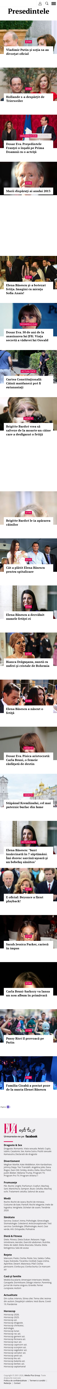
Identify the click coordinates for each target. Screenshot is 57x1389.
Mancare (8, 1258)
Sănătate (9, 1217)
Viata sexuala (30, 1148)
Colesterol (23, 1223)
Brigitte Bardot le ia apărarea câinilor (28, 522)
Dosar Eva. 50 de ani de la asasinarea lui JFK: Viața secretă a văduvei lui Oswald (27, 336)
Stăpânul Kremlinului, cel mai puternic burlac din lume (28, 805)
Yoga (42, 1239)
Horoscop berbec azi (14, 1363)
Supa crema (43, 1260)
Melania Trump (24, 1172)
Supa (6, 1260)
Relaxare (35, 1239)
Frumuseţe (10, 1182)
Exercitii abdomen (32, 1242)
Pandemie (12, 1304)
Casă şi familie (12, 1276)
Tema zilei (38, 1298)
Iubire (7, 1151)
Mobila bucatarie (12, 1279)
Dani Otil (15, 1170)
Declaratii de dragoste (26, 1154)
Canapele (8, 1282)
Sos (35, 1258)
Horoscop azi (10, 1320)
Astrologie (9, 1328)
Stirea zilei (28, 1298)
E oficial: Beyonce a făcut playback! (24, 899)
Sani (6, 1188)
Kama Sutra (30, 1151)
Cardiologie (17, 1226)
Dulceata (14, 1260)
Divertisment (12, 1161)
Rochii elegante (36, 1204)
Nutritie (46, 1242)
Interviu (18, 1298)
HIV (12, 1229)
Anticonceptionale (38, 1223)
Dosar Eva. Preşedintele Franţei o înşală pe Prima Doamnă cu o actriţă (25, 148)
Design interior (33, 1282)
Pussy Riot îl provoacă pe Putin (25, 1040)
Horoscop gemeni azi (14, 1336)
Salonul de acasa (36, 1191)
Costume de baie (12, 1204)
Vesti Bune (39, 1301)
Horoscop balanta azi (14, 1361)
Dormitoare (20, 1282)
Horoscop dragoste (13, 1322)
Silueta (37, 1245)
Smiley (23, 1170)
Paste (16, 1258)
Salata (41, 1258)
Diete (6, 1239)
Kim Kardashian (44, 1164)
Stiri (28, 42)
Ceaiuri (15, 1220)
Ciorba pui (19, 1266)
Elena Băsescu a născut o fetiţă (24, 711)
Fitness (13, 1239)
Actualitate (28, 371)
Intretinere (9, 1242)
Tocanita (23, 1260)
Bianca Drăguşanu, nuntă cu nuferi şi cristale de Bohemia (27, 664)
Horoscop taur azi (12, 1341)
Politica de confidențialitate (15, 1380)
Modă (7, 1198)
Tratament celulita (18, 1191)
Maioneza (26, 1263)
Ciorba (23, 1258)
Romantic (18, 1148)
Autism (17, 1288)
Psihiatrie (30, 1229)
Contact (17, 1383)
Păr (5, 1185)
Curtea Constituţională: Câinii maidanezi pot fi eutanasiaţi (24, 383)
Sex (22, 1151)
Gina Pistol (45, 1170)
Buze (32, 1188)
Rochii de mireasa (35, 1201)
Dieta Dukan (24, 1239)
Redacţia (7, 1383)
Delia (36, 1170)
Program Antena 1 (29, 1175)
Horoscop (9, 1311)
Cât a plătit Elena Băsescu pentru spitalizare (25, 570)
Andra (31, 1170)
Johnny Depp (10, 1167)
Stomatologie (10, 1223)
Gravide (32, 1285)
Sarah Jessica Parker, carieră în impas (27, 946)
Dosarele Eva (28, 136)
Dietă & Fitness (13, 1236)
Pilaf (33, 1263)
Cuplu (47, 1148)
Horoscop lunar (11, 1330)
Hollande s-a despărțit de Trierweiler (25, 99)
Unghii (18, 1185)
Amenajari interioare (31, 1279)
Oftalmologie (30, 1226)
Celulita (39, 1188)
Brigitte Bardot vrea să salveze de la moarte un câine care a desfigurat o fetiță (28, 430)
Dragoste (8, 1148)
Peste (30, 1258)
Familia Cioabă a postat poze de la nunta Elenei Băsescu (28, 1087)
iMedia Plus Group (32, 1375)
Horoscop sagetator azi (15, 1350)
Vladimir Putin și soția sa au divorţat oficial (27, 52)
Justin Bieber (10, 1172)
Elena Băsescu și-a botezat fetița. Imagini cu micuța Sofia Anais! (26, 289)
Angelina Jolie (38, 1167)
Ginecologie (43, 1220)
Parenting (46, 1282)
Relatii (41, 1148)
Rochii (11, 1185)
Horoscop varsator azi (14, 1352)
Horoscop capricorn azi (15, 1344)
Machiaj (45, 1185)
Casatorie (15, 1151)
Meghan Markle (11, 1164)
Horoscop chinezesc (14, 1325)
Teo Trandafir (24, 1167)
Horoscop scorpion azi (15, 1347)
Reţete (8, 1254)
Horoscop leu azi (12, 1358)
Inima (22, 1220)
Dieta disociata (26, 1245)
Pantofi (24, 1204)
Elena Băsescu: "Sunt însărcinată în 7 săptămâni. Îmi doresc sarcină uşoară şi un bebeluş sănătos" (27, 856)
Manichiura (14, 1188)
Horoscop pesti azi (13, 1355)
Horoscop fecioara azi (14, 1339)
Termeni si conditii (37, 1380)
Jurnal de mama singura (15, 1285)
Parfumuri (27, 1185)
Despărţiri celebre (24, 1301)
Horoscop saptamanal (15, 1366)
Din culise (8, 1298)
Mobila (46, 1279)
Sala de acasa (22, 1247)
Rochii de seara (18, 1201)
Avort (40, 1226)
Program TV (39, 1172)
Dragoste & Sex (13, 1145)
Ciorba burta (31, 1266)
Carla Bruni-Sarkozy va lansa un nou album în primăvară (28, 993)
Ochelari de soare (32, 1207)
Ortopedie (20, 1229)
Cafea (47, 1258)
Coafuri (36, 1185)
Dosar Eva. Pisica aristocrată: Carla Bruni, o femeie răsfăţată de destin (28, 760)
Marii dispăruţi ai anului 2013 (28, 191)
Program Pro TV (11, 1175)
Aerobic (19, 1242)
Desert (17, 1263)
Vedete (28, 418)
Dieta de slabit (11, 1245)
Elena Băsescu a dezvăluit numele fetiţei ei (25, 617)
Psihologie (31, 1220)
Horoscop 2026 (11, 1314)
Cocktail (32, 1260)
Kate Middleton (27, 1164)
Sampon (25, 1188)
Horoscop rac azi (12, 1333)
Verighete (17, 1207)
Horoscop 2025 (11, 1317)
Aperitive (8, 1263)
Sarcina (7, 1220)
